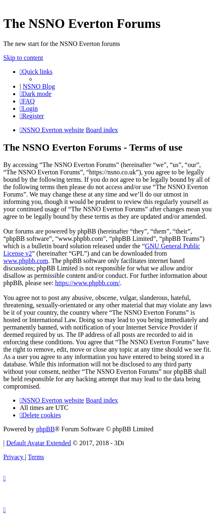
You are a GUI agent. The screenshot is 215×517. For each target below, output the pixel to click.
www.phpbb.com (25, 260)
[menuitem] (27, 101)
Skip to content (23, 57)
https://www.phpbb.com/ (87, 282)
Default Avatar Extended (38, 442)
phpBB (45, 428)
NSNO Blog (39, 86)
